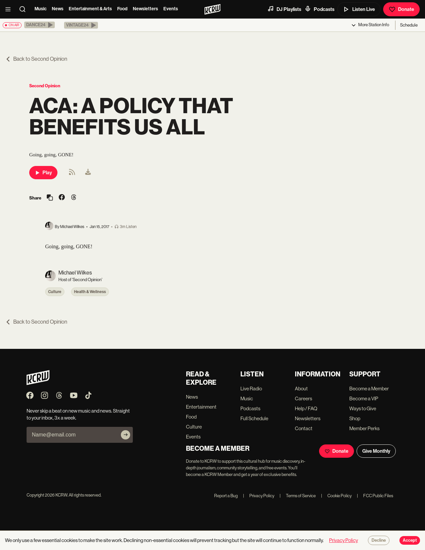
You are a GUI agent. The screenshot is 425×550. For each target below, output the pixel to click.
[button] (39, 25)
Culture (54, 291)
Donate (401, 9)
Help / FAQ (306, 408)
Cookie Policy (336, 495)
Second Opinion (44, 85)
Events (170, 9)
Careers (303, 398)
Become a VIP (363, 398)
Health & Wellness (90, 291)
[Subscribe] (125, 434)
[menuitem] (88, 172)
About (301, 388)
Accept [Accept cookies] (410, 540)
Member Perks (364, 428)
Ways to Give (362, 408)
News (57, 9)
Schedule (409, 25)
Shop (354, 418)
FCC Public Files (375, 495)
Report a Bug (226, 495)
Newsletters (145, 9)
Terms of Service (298, 495)
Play (43, 173)
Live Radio (251, 388)
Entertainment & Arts (90, 9)
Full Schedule (254, 418)
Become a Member (369, 388)
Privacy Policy (258, 495)
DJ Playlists (284, 9)
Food (122, 9)
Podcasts (319, 9)
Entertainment (201, 407)
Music (40, 9)
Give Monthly (376, 451)
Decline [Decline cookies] (379, 540)
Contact (303, 428)
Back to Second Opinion (36, 59)
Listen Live (359, 9)
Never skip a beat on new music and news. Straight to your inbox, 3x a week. (78, 414)
